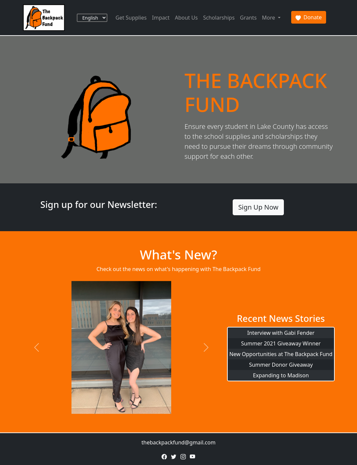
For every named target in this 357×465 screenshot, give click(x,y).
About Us (186, 17)
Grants (248, 17)
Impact (161, 17)
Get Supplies (131, 17)
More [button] (269, 17)
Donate (309, 17)
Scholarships (219, 17)
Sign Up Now (258, 207)
